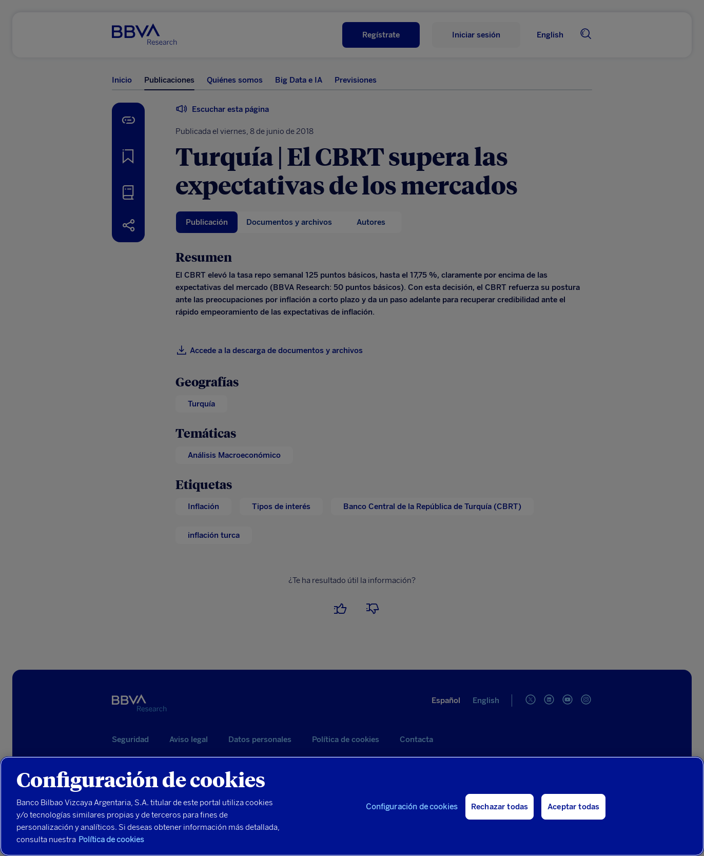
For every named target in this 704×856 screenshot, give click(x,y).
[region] (352, 806)
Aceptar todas (573, 806)
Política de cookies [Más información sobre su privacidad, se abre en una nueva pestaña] (111, 839)
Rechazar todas (499, 806)
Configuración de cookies (412, 806)
